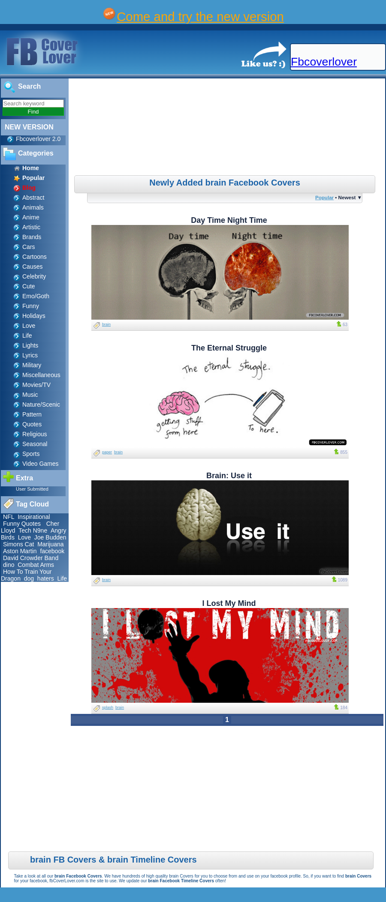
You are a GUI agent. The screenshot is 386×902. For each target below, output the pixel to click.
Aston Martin (20, 551)
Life (27, 335)
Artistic (31, 227)
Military (31, 365)
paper (107, 452)
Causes (32, 266)
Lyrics (30, 355)
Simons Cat (18, 544)
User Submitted (32, 488)
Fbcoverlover (324, 61)
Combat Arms (36, 564)
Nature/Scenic (41, 404)
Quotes (32, 424)
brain (106, 324)
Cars (28, 246)
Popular (324, 197)
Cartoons (34, 256)
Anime (30, 217)
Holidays (33, 315)
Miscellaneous (41, 375)
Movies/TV (36, 384)
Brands (31, 237)
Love (28, 325)
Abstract (33, 197)
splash (107, 707)
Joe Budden (50, 537)
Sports (30, 453)
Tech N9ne (32, 530)
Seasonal (34, 444)
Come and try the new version (200, 16)
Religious (34, 434)
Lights (30, 345)
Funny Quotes (22, 523)
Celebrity (34, 276)
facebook (52, 551)
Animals (33, 207)
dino (8, 564)
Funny (30, 306)
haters (45, 578)
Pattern (32, 414)
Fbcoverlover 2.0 (38, 138)
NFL (8, 516)
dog (29, 578)
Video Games (40, 463)
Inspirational (34, 516)
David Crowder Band (30, 557)
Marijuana (50, 544)
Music (30, 394)
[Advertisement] (228, 128)
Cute (28, 286)
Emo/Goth (35, 296)
